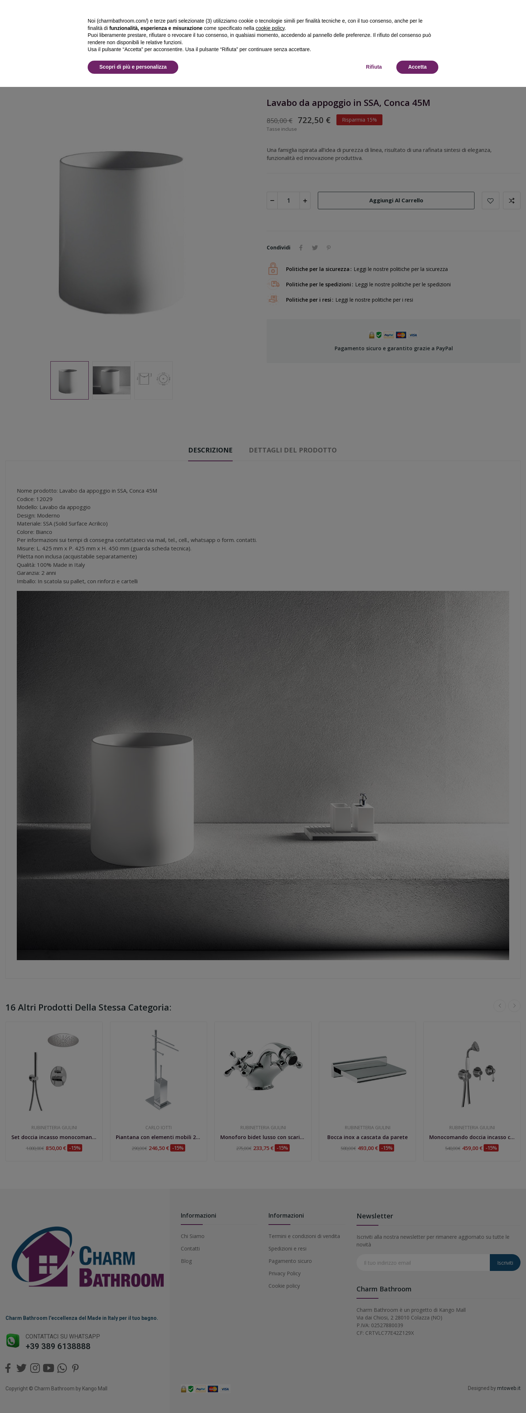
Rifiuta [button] (374, 67)
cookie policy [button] (270, 28)
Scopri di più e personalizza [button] (133, 67)
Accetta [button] (417, 67)
